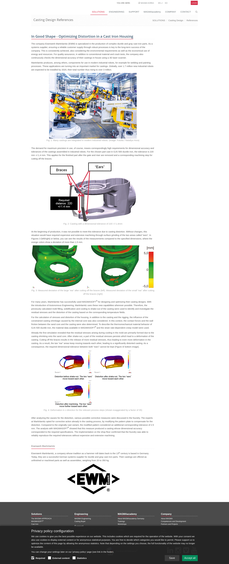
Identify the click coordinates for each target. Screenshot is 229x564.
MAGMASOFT (37, 521)
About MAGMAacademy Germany (131, 519)
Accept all (189, 557)
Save (171, 557)
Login (194, 3)
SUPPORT (134, 12)
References (192, 20)
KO (166, 3)
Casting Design (175, 20)
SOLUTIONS (98, 12)
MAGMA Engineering (82, 519)
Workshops (122, 524)
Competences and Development (173, 521)
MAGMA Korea (147, 3)
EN (160, 3)
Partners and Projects (169, 524)
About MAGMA (167, 519)
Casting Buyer (79, 521)
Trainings (121, 521)
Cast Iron (34, 524)
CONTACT (186, 12)
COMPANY (170, 12)
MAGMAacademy (152, 12)
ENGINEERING (116, 12)
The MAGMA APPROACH (41, 519)
